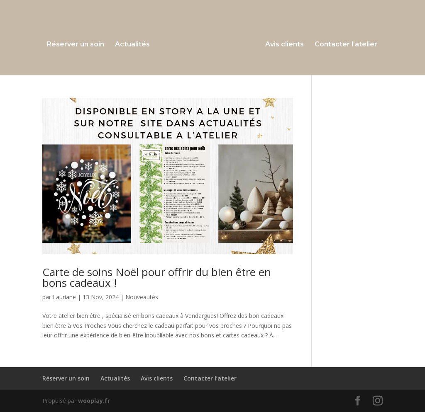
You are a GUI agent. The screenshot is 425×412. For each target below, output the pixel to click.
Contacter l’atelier (344, 43)
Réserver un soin (77, 43)
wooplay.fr (94, 401)
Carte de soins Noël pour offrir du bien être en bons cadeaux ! (156, 277)
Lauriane (64, 297)
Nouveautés (141, 297)
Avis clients (282, 43)
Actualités (134, 43)
